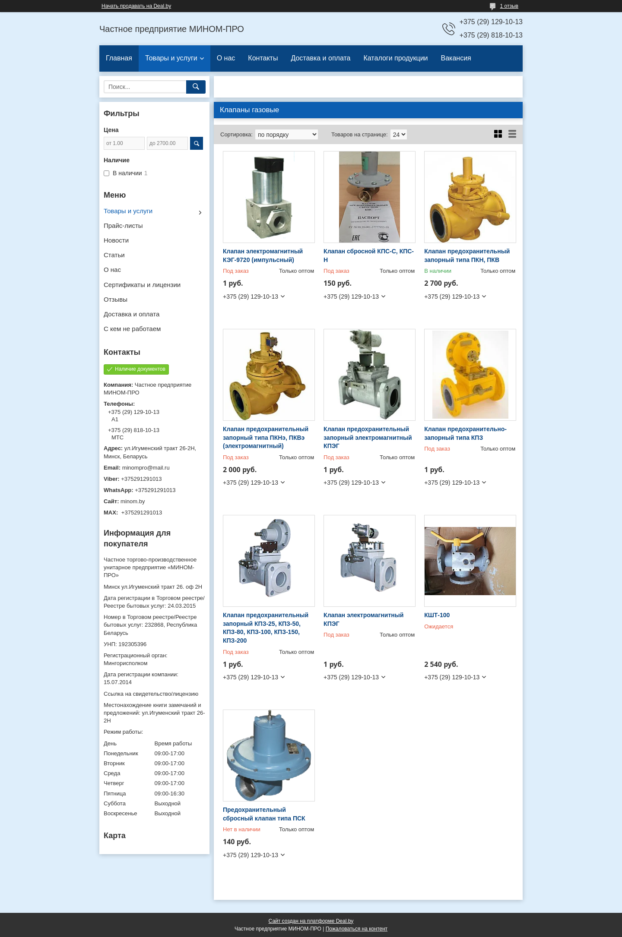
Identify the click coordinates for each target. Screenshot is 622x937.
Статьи (114, 255)
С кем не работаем (132, 328)
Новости (116, 240)
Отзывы (115, 299)
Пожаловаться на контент (356, 929)
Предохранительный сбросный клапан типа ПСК (264, 814)
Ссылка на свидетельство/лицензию (151, 694)
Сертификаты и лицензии (142, 284)
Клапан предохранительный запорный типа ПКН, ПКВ (467, 255)
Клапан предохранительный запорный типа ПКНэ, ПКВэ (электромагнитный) (265, 437)
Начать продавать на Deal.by (136, 6)
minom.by (133, 501)
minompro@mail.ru (146, 467)
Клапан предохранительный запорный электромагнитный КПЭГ (368, 437)
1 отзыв (509, 6)
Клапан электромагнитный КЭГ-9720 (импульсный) (263, 255)
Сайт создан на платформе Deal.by (311, 921)
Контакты (263, 58)
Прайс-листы (123, 225)
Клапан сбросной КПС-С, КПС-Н (369, 255)
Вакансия (456, 58)
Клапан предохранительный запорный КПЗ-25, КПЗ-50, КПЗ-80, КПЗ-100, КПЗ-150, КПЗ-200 (265, 628)
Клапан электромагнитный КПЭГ (363, 619)
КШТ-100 (437, 615)
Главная (119, 58)
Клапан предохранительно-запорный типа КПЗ (465, 433)
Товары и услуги (171, 58)
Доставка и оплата (320, 58)
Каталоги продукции (395, 58)
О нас (226, 58)
